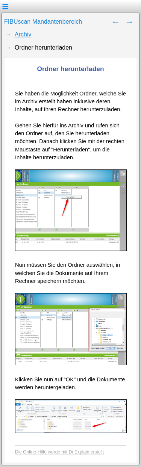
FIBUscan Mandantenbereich (43, 21)
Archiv (23, 34)
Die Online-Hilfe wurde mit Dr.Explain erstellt (59, 452)
